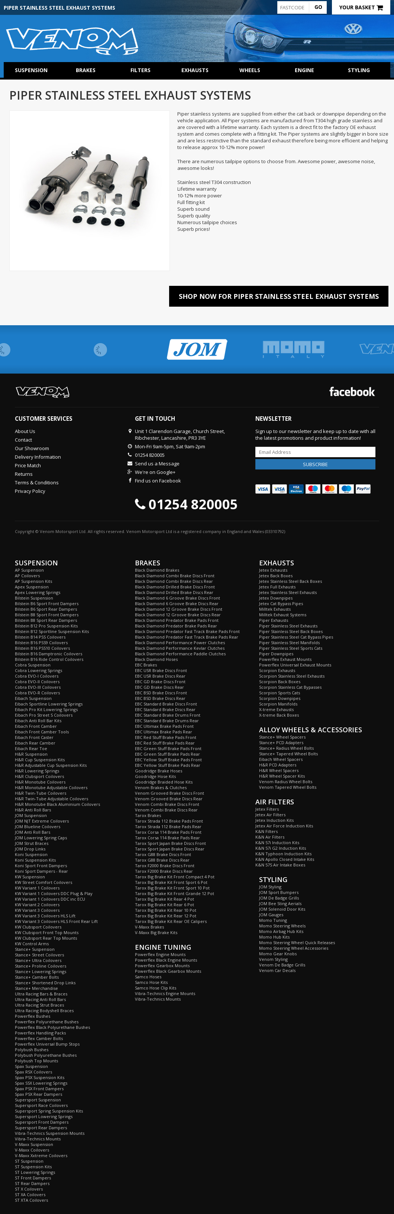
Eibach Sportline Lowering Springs (49, 704)
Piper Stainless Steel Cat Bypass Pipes (296, 637)
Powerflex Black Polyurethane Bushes (52, 1027)
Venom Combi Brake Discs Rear (166, 810)
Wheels (249, 70)
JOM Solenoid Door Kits (282, 909)
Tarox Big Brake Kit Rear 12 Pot (165, 915)
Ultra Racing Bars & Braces (41, 994)
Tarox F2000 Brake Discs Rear (164, 871)
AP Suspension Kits (33, 581)
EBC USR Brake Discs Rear (160, 676)
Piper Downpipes (276, 653)
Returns (24, 474)
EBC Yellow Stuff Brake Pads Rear (167, 765)
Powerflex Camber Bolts (39, 1038)
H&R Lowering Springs (37, 771)
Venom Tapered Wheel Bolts (287, 787)
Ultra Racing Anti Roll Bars (40, 999)
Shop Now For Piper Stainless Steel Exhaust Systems (279, 296)
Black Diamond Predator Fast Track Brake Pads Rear (186, 637)
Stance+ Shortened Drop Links (45, 982)
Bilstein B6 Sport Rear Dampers (46, 609)
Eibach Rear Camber (35, 743)
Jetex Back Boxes (276, 575)
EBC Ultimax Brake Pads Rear (163, 731)
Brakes (86, 70)
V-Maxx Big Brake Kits (156, 932)
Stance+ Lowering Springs (40, 971)
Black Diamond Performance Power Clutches (180, 642)
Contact (23, 439)
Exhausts (195, 70)
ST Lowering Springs (35, 1172)
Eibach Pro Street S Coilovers (43, 715)
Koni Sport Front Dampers (41, 865)
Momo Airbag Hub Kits (281, 931)
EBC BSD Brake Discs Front (161, 692)
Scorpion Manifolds (278, 704)
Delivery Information (38, 456)
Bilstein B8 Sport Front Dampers (46, 614)
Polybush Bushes (31, 1049)
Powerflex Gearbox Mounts (162, 965)
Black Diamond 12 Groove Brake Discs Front (178, 609)
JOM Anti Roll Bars (32, 832)
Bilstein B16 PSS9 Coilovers (41, 642)
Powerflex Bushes (32, 1016)
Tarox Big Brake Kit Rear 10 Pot (165, 910)
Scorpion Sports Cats (279, 692)
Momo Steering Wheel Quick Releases (297, 942)
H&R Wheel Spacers (278, 770)
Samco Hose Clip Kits (155, 988)
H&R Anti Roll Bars (33, 810)
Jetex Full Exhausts (277, 587)
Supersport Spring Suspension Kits (49, 1111)
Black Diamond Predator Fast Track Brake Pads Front (187, 631)
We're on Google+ (155, 472)
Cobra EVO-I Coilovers (36, 676)
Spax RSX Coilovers (33, 1072)
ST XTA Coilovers (31, 1200)
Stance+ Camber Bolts (37, 977)
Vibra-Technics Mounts (38, 1139)
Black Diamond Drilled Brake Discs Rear (174, 592)
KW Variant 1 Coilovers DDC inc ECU (50, 899)
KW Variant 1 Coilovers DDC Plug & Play (54, 893)
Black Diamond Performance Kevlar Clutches (180, 648)
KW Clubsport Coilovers (38, 927)
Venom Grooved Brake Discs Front (169, 793)
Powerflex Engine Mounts (160, 954)
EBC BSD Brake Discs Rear (160, 698)
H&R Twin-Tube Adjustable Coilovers (51, 798)
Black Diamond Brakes (157, 570)
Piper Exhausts (273, 620)
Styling (359, 70)
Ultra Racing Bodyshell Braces (44, 1010)
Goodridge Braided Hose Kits (164, 782)
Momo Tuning (273, 920)
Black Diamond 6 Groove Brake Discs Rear (177, 603)
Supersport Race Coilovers (41, 1105)
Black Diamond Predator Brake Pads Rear (176, 626)
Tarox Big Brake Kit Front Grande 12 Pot (174, 893)
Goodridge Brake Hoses (158, 771)
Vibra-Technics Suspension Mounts (49, 1133)
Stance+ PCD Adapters (281, 742)
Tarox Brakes (148, 815)
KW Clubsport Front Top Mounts (46, 932)
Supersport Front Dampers (41, 1122)
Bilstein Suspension (34, 598)
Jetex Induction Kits (274, 820)
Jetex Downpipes (276, 598)
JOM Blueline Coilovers (37, 826)
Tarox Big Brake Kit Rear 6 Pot (164, 904)
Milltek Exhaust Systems (282, 614)
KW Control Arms (32, 943)
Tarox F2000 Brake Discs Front (164, 865)
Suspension (31, 70)
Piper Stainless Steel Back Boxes (291, 631)
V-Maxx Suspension (34, 1144)
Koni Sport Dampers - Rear (41, 871)
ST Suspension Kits (33, 1166)
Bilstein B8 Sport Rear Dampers (46, 620)
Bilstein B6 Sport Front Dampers (46, 603)
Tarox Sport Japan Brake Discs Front (170, 843)
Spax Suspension (31, 1066)
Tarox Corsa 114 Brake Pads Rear (167, 837)
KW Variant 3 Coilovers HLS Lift (45, 915)
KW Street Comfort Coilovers (43, 882)
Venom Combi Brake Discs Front (167, 804)
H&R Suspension (31, 754)
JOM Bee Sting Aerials (280, 903)
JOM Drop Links (30, 849)
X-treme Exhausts (276, 709)
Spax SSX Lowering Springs (41, 1083)
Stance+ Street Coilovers (39, 955)
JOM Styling (270, 886)
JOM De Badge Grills (279, 898)
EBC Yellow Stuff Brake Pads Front (168, 759)
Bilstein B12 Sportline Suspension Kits (52, 631)
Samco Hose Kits (151, 982)
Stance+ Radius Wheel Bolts (286, 748)
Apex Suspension (32, 587)
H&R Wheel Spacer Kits (282, 776)
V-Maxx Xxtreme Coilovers (41, 1155)
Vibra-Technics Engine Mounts (165, 993)
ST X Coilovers (29, 1189)
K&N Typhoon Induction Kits (283, 853)
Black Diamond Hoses (156, 659)
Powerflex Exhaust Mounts (285, 659)
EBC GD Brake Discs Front (160, 681)
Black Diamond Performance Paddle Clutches (180, 653)
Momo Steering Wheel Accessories (293, 948)
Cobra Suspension (33, 665)
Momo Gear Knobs (278, 953)
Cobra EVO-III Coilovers (38, 687)
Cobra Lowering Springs (38, 670)
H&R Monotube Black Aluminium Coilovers (57, 804)
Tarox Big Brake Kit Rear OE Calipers (171, 921)
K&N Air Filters (269, 837)
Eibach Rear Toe (31, 748)
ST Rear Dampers (32, 1183)
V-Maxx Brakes (149, 927)
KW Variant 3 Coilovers (37, 910)
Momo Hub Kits (274, 937)
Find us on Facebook (158, 480)
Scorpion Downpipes (279, 698)
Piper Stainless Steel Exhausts (288, 626)
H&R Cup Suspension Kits (40, 759)
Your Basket (361, 7)
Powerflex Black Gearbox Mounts (168, 971)
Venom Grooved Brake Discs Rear (169, 798)
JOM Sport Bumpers (278, 892)
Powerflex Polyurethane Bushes (46, 1021)
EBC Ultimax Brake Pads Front (164, 726)
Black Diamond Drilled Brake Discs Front (175, 587)
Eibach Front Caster (34, 737)
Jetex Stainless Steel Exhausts (288, 592)
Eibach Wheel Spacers (281, 759)
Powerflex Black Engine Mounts (166, 960)
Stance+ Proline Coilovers (40, 966)
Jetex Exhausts (273, 570)
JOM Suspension (31, 815)
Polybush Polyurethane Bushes (46, 1055)
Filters (140, 70)
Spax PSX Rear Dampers (38, 1094)
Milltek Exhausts (275, 609)
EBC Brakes (146, 665)
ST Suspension (29, 1161)
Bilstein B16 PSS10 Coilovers (42, 648)
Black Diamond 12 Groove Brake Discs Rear (178, 614)
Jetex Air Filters (270, 814)
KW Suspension (30, 876)
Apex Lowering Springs (37, 592)
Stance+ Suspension (35, 949)
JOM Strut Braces (31, 843)
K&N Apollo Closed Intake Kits (284, 859)
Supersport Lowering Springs (43, 1116)
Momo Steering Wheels (282, 926)
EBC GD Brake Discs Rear (159, 687)
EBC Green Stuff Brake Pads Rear (167, 754)
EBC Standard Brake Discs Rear (165, 709)
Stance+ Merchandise (36, 988)
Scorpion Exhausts (277, 670)
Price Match (28, 465)
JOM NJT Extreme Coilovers (42, 821)
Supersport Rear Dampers (41, 1127)
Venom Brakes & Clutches (161, 787)
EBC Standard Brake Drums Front (167, 715)
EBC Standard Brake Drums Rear (167, 720)
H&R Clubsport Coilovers (39, 776)
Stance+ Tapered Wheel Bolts (288, 753)
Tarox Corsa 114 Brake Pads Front (168, 832)
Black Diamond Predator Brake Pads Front (177, 620)
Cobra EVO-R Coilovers (37, 692)
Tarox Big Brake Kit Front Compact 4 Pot (174, 876)
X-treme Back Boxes (279, 715)
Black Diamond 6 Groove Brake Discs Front (177, 598)
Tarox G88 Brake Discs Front (163, 854)
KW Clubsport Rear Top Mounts (46, 938)
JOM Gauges (271, 914)
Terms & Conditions (37, 482)
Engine (304, 70)
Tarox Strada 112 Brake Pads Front (169, 821)
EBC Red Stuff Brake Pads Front (165, 737)
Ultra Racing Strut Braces (39, 1005)
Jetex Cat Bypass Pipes (281, 603)
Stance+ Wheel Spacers (282, 737)
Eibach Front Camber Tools (42, 731)
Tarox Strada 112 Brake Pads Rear (168, 826)
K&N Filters (266, 831)
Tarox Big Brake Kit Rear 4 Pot (164, 899)
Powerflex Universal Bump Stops (47, 1044)
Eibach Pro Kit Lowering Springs (46, 709)
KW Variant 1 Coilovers (37, 888)
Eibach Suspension (33, 698)
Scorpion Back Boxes (279, 681)
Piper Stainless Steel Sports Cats (290, 648)
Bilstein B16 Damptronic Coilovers (48, 653)
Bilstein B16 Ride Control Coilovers (49, 659)
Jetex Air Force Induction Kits (284, 826)
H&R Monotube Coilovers (40, 782)
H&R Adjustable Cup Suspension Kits (51, 765)
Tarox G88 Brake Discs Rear (162, 860)
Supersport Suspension (38, 1099)
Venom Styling (273, 959)
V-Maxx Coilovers (32, 1150)
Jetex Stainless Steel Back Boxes (290, 581)
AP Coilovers (27, 575)
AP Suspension (29, 570)
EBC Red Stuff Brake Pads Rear (165, 743)
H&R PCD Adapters (277, 765)
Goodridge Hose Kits (155, 776)
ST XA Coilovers (30, 1194)
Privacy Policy (30, 491)
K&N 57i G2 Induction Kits (280, 848)
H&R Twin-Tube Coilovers (40, 793)
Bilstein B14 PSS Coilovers (40, 637)
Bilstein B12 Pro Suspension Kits (46, 626)
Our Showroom (32, 448)
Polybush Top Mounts (36, 1060)
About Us (25, 431)
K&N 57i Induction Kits (277, 842)
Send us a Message (157, 463)
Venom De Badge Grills (282, 965)
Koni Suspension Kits (35, 860)
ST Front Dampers (33, 1178)
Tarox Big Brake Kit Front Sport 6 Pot (171, 882)
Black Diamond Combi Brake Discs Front (174, 575)
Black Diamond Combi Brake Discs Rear (174, 581)
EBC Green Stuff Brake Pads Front (168, 748)
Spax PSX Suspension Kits (39, 1077)
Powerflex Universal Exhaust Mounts (295, 665)
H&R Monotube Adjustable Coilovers (51, 787)
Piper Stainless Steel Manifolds (289, 642)
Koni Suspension (31, 854)
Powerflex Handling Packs (40, 1033)
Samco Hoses (148, 976)
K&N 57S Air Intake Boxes (280, 865)
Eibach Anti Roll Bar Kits (38, 720)
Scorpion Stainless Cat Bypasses (290, 687)
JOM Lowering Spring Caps (41, 837)
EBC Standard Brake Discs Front (166, 704)
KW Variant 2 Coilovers (37, 904)
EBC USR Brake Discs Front (161, 670)
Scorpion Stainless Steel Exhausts (291, 676)
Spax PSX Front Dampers (39, 1088)
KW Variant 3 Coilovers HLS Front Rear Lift (56, 921)
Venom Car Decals (277, 970)
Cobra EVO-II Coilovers (37, 681)
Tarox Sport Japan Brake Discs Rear (169, 849)
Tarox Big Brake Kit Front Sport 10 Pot (172, 888)
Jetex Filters (267, 809)
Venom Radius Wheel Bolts (285, 781)
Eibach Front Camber (36, 726)
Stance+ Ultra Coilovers (38, 960)
